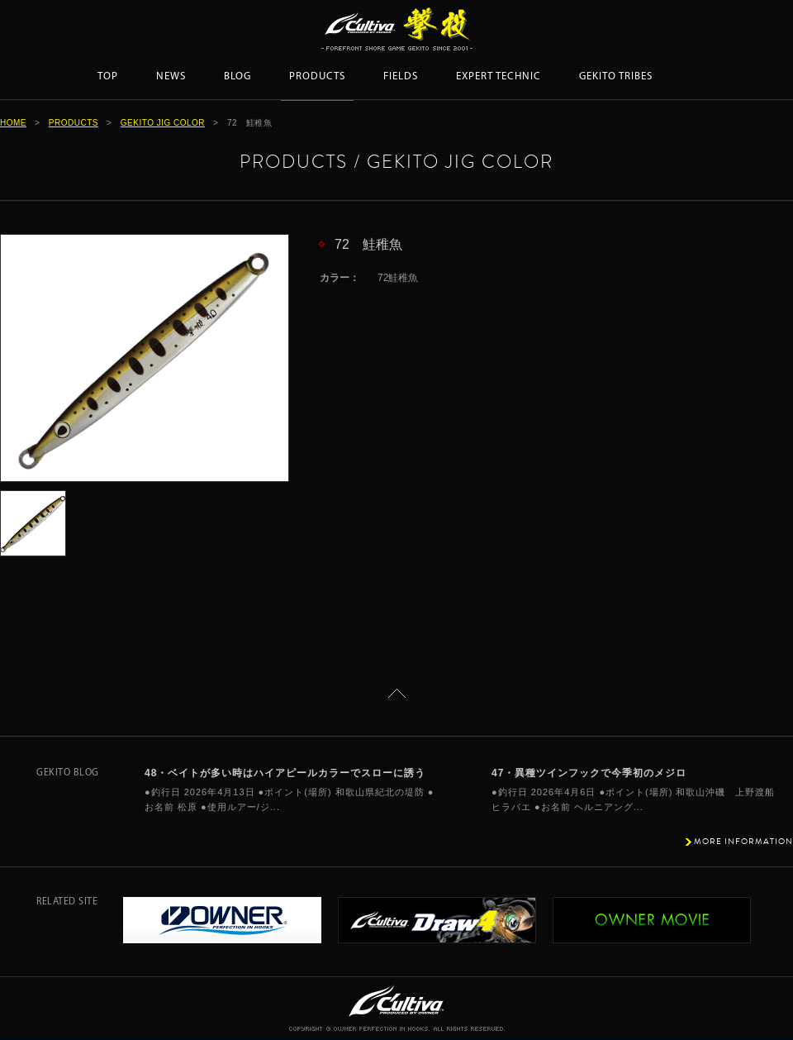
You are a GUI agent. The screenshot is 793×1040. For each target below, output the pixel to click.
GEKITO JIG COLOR (163, 122)
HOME (13, 122)
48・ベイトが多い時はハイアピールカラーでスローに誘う (285, 773)
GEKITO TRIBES (616, 76)
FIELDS (400, 76)
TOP (107, 76)
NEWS (171, 76)
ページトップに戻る (397, 693)
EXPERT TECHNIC (498, 76)
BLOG (237, 76)
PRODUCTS (317, 76)
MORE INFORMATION (743, 841)
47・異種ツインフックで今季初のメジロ (588, 773)
